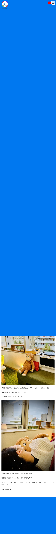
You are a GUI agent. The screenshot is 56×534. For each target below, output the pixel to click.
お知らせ (4, 501)
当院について (5, 506)
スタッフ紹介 (5, 517)
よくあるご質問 (6, 528)
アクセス (4, 523)
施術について (5, 512)
